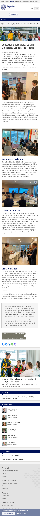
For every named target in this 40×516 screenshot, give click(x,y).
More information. (23, 511)
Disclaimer (5, 489)
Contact (4, 474)
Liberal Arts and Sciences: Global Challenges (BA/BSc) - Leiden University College (18, 398)
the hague (22, 338)
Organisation (5, 496)
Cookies (4, 486)
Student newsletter (7, 505)
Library (36, 1)
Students (12, 1)
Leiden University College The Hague (13, 459)
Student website (3, 24)
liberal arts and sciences (10, 338)
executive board (7, 333)
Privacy (4, 498)
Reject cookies (22, 513)
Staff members (18, 1)
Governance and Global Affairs (11, 456)
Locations (4, 476)
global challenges (19, 333)
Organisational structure (28, 1)
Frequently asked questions (10, 471)
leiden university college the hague (13, 336)
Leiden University (5, 1)
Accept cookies (8, 513)
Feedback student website (9, 483)
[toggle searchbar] (37, 5)
